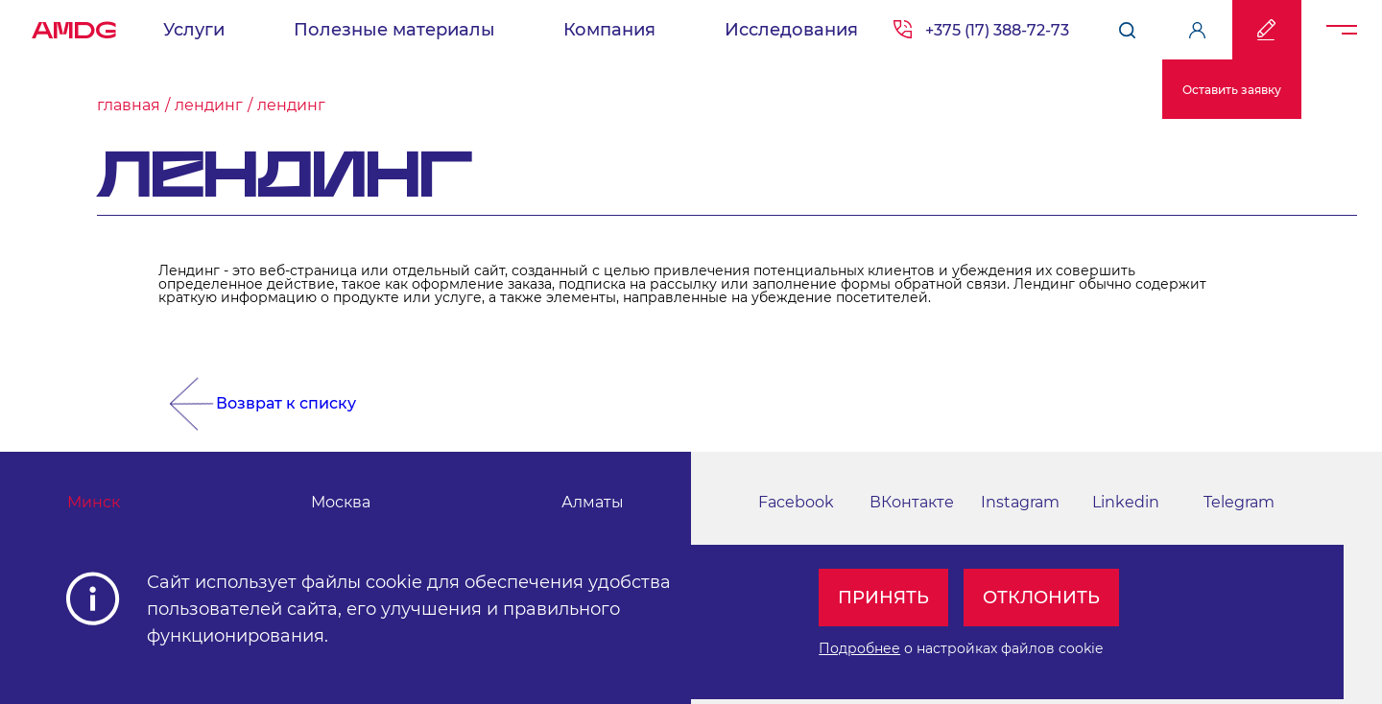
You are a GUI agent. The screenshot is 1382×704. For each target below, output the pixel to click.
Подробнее (859, 648)
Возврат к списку (286, 403)
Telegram (1239, 502)
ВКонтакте (912, 502)
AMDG (74, 25)
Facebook (796, 502)
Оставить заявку (1231, 89)
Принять (883, 597)
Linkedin (1125, 502)
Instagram (1020, 502)
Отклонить (1041, 597)
